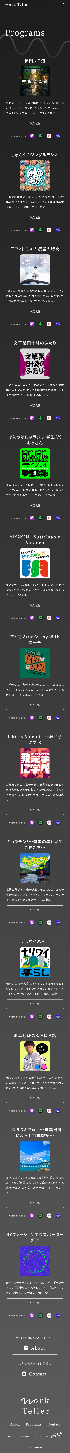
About (15, 1424)
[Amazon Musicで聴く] (58, 136)
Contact (53, 1424)
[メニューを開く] (64, 5)
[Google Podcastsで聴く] (49, 136)
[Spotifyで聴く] (40, 136)
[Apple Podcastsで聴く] (32, 136)
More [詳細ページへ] (35, 123)
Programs (33, 1424)
